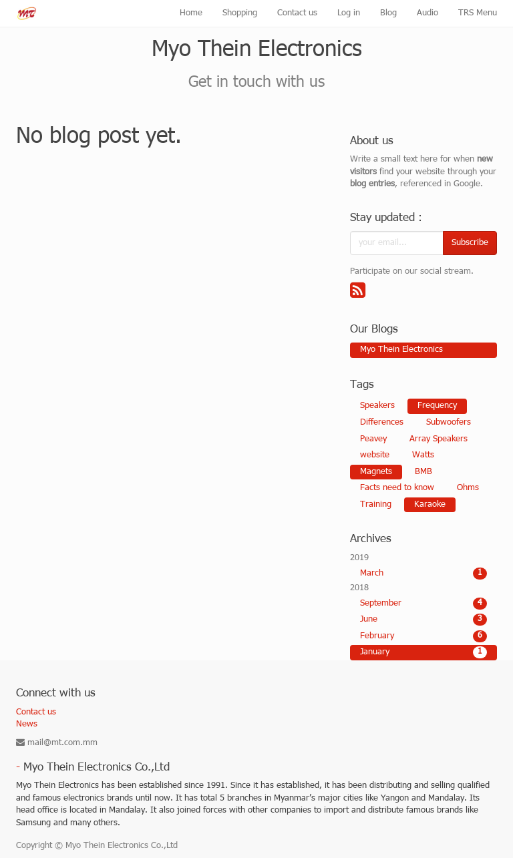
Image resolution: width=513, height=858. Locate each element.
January (423, 652)
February (423, 636)
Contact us (36, 712)
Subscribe (470, 243)
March (423, 574)
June (423, 620)
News (26, 724)
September (423, 604)
